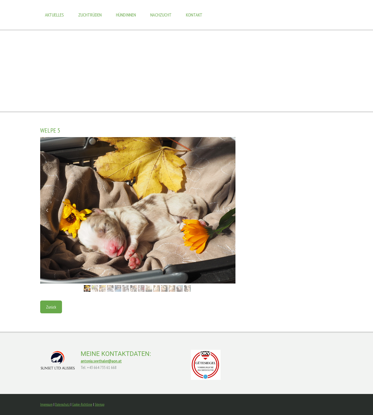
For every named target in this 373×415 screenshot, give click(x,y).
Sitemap (99, 404)
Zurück (51, 307)
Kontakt (194, 15)
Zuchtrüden (90, 15)
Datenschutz (62, 404)
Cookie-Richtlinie (82, 404)
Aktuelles (54, 15)
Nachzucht (161, 15)
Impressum (46, 404)
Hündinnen (126, 15)
